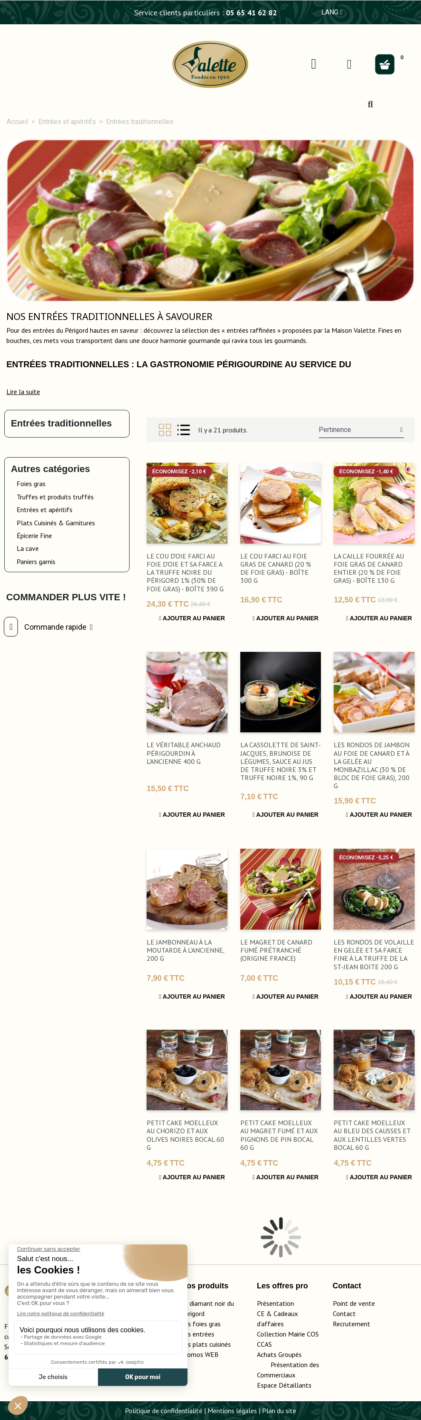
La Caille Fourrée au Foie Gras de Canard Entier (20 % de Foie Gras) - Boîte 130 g (369, 568)
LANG (332, 12)
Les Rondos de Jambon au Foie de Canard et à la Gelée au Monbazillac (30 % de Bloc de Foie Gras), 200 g (371, 765)
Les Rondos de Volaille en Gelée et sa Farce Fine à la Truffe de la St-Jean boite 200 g (374, 954)
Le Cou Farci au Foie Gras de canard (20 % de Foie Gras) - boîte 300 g (275, 568)
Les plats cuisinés (206, 1344)
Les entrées (197, 1334)
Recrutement (351, 1323)
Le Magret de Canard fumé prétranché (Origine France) (276, 950)
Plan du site (279, 1410)
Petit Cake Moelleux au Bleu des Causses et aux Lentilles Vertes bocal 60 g (372, 1135)
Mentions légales (232, 1410)
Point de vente (354, 1303)
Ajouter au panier (192, 618)
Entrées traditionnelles (61, 423)
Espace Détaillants (284, 1385)
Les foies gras (201, 1323)
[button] (23, 391)
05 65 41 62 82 (251, 12)
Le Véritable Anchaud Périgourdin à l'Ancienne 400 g (184, 752)
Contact (344, 1313)
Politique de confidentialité (163, 1410)
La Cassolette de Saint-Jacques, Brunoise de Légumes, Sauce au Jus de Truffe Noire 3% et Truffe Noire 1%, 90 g (280, 761)
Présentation (275, 1303)
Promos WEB (200, 1354)
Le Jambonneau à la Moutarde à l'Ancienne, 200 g (185, 950)
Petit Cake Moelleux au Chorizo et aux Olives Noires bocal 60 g (185, 1135)
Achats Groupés (279, 1354)
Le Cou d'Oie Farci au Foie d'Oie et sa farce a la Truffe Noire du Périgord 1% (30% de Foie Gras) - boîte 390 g (185, 572)
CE (261, 1313)
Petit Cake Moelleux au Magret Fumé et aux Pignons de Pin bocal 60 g (279, 1135)
